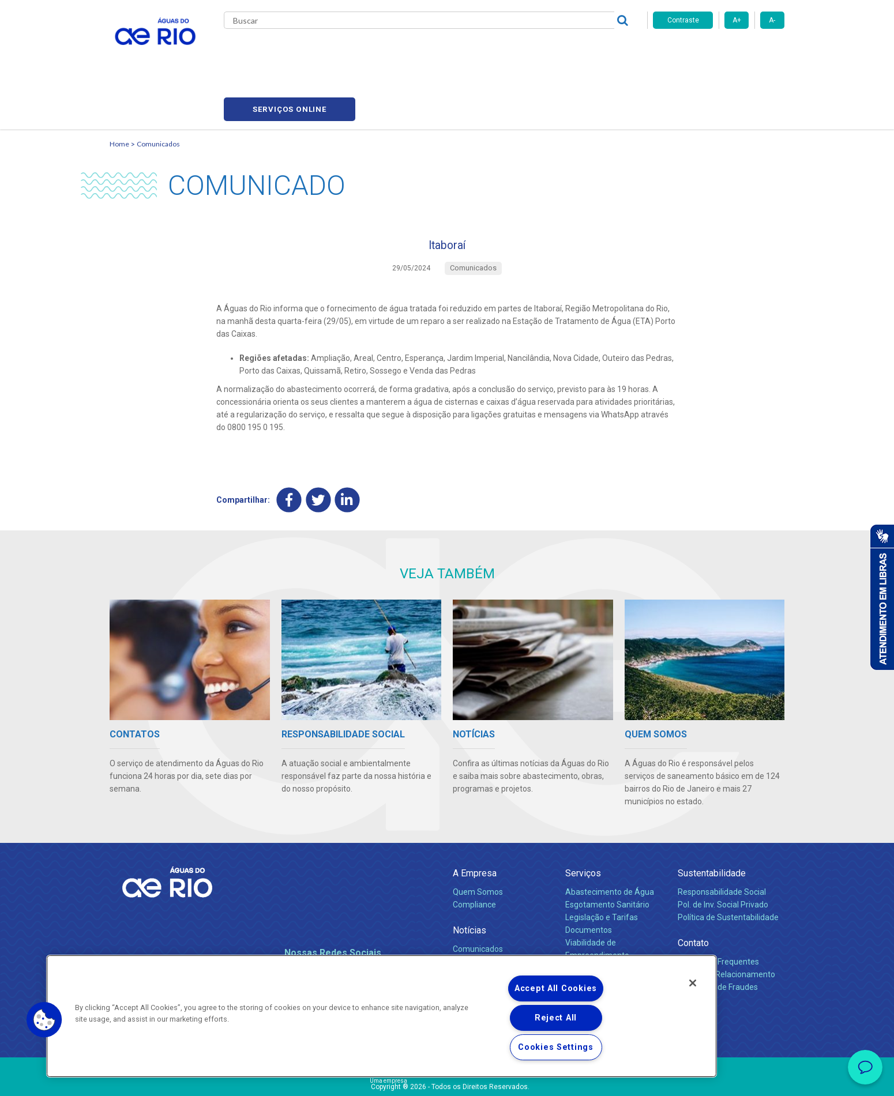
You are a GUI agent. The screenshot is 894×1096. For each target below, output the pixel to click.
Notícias (469, 882)
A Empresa (475, 825)
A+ (737, 20)
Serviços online (718, 52)
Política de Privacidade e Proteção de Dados (447, 1078)
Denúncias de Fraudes (718, 939)
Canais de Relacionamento (726, 926)
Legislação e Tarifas (601, 869)
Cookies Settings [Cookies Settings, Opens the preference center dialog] (556, 1047)
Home (119, 89)
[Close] (692, 983)
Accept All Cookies (555, 988)
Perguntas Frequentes (718, 913)
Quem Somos (478, 844)
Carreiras (460, 52)
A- (772, 20)
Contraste (683, 20)
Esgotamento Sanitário (607, 856)
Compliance (474, 856)
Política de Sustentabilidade (728, 869)
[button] (44, 1019)
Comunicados (158, 89)
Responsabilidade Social (722, 844)
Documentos (588, 882)
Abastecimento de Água (609, 844)
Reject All (556, 1018)
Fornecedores (515, 52)
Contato (693, 895)
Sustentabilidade (712, 825)
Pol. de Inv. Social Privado (723, 856)
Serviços (583, 825)
